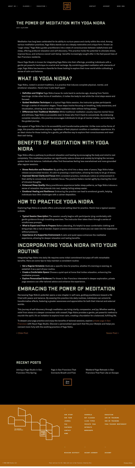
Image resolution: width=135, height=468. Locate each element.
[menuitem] (13, 6)
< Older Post (22, 333)
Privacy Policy (128, 462)
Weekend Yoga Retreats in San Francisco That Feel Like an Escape (102, 371)
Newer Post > (112, 333)
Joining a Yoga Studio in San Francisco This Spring (29, 371)
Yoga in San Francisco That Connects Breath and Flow (63, 371)
